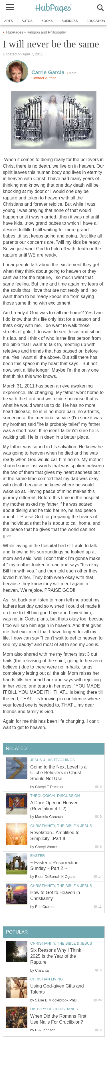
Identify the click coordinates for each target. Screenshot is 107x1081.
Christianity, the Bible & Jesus (61, 826)
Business (70, 20)
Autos (27, 20)
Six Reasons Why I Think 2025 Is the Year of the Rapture (55, 956)
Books (47, 20)
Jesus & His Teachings (52, 760)
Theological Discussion (55, 795)
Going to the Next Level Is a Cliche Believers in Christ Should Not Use (58, 773)
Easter (37, 855)
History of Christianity (54, 1009)
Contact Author (43, 78)
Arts (8, 20)
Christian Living (46, 979)
